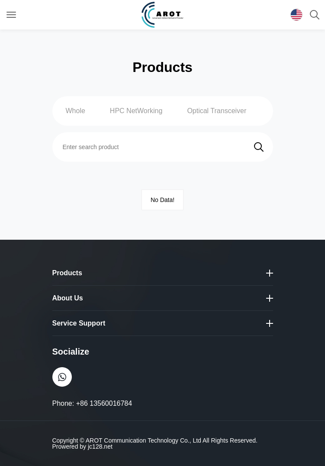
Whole (75, 110)
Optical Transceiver (216, 110)
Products (67, 273)
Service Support (79, 323)
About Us (67, 298)
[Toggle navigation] (11, 14)
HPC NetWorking (136, 110)
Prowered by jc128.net (82, 446)
